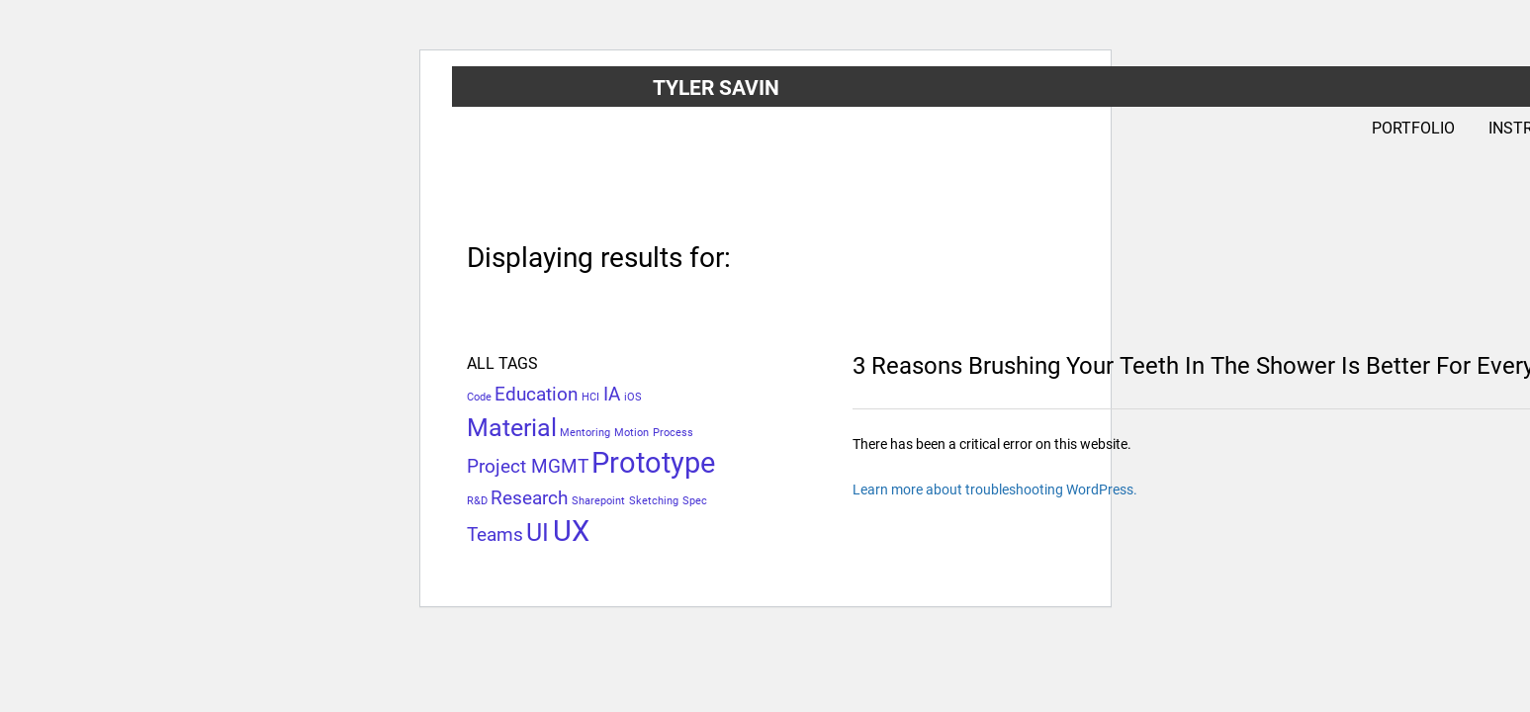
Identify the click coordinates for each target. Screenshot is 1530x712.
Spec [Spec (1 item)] (694, 500)
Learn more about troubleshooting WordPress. (995, 489)
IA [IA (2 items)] (611, 394)
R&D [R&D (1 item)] (477, 500)
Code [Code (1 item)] (479, 397)
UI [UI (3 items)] (537, 532)
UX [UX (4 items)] (571, 531)
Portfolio (1413, 128)
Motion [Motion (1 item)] (631, 432)
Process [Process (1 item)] (673, 432)
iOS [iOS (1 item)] (633, 397)
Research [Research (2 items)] (529, 498)
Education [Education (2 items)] (536, 394)
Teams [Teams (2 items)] (495, 534)
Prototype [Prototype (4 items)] (653, 463)
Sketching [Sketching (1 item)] (653, 500)
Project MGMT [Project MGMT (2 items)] (527, 466)
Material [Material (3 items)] (512, 427)
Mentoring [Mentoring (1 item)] (585, 432)
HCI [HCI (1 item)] (590, 397)
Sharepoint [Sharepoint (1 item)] (598, 500)
